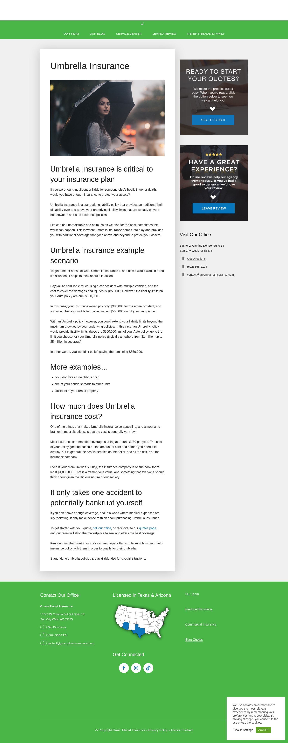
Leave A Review (164, 33)
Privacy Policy (158, 730)
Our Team (71, 33)
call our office (102, 528)
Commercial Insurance (200, 624)
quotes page (147, 528)
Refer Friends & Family (205, 33)
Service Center (128, 33)
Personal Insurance (198, 609)
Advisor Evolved (181, 730)
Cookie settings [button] (243, 730)
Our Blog (97, 33)
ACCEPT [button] (263, 729)
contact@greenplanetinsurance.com (210, 274)
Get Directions (196, 258)
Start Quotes (194, 639)
